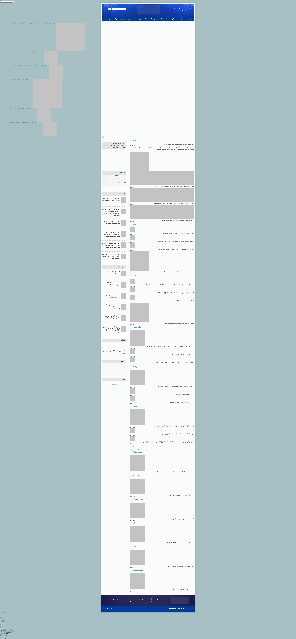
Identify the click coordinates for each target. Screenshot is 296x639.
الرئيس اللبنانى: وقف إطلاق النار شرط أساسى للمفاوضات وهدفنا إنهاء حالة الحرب (174, 233)
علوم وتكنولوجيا (127, 599)
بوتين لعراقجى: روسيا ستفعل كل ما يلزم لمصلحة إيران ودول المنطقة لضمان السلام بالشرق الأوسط (170, 285)
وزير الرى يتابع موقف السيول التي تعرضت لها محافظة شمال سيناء (178, 220)
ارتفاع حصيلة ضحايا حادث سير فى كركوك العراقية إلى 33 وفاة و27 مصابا (111, 307)
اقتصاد (149, 599)
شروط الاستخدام (128, 601)
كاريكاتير (123, 340)
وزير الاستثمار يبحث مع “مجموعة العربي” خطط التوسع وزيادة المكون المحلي (176, 426)
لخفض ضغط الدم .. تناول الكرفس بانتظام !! (183, 590)
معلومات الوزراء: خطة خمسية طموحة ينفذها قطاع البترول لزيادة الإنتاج (177, 434)
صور (110, 599)
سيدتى (121, 599)
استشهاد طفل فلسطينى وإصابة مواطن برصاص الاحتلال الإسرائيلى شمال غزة (175, 241)
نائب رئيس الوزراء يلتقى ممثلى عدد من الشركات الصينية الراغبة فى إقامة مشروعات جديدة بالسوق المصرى (168, 442)
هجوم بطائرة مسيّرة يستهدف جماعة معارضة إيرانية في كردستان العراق (177, 272)
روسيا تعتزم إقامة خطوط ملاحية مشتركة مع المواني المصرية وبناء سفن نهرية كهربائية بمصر (111, 245)
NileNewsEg (115, 384)
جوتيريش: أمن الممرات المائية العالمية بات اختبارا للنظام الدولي (179, 323)
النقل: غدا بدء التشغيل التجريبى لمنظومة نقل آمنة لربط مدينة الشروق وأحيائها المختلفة (173, 203)
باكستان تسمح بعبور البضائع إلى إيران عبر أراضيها (182, 301)
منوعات (117, 599)
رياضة (146, 599)
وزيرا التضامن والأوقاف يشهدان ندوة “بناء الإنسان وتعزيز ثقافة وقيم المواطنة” (175, 363)
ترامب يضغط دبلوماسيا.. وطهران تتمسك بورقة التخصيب (180, 519)
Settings (2, 627)
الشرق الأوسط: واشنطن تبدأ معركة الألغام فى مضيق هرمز (180, 495)
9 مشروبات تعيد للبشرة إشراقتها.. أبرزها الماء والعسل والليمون (179, 543)
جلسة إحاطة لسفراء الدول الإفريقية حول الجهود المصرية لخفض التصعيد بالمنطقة (174, 186)
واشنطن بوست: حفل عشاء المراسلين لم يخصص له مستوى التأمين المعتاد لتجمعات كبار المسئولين (170, 472)
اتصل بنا (117, 601)
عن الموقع (150, 601)
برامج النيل (122, 173)
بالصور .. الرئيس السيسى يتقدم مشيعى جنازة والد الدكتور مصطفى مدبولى (111, 318)
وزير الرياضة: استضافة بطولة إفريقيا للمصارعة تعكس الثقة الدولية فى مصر (176, 386)
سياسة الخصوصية (143, 601)
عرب (155, 599)
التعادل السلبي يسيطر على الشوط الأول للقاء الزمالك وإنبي (180, 402)
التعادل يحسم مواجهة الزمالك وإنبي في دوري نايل (182, 394)
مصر (158, 599)
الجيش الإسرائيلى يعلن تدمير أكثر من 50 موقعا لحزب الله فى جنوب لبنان (176, 249)
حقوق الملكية (136, 601)
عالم (153, 599)
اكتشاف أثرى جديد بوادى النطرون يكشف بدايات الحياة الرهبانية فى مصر (112, 296)
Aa (9, 630)
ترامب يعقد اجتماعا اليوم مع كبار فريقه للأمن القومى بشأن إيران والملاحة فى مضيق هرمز (172, 293)
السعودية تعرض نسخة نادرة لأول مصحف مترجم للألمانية (180, 566)
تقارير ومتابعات (141, 599)
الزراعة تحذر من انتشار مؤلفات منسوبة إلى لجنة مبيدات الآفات (179, 144)
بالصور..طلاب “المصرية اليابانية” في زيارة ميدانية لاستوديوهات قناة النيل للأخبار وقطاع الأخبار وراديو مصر (168, 347)
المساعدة (122, 601)
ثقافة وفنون (134, 599)
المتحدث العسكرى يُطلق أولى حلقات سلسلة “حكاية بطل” (180, 355)
